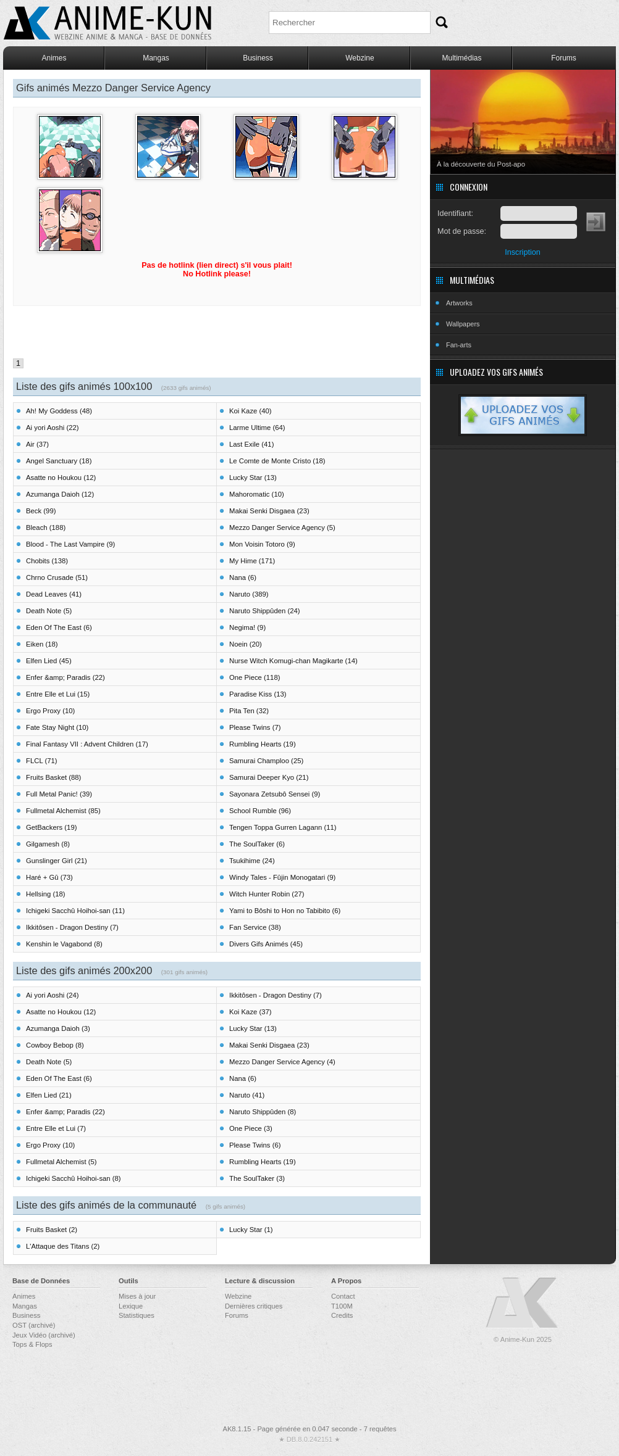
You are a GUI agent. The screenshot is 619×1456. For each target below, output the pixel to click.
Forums (563, 58)
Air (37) (37, 444)
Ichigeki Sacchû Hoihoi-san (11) (75, 910)
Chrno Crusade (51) (57, 577)
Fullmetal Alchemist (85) (63, 810)
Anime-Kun (523, 1303)
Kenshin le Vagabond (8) (64, 944)
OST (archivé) (33, 1325)
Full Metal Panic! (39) (59, 794)
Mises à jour (137, 1296)
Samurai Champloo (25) (266, 760)
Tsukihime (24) (252, 860)
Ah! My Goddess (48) (59, 411)
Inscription (522, 252)
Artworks (459, 303)
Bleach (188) (45, 527)
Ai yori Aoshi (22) (52, 427)
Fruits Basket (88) (53, 777)
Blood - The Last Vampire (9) (70, 544)
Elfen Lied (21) (49, 1095)
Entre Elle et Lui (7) (56, 1128)
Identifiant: (455, 213)
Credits (342, 1315)
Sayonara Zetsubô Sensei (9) (274, 794)
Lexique (131, 1306)
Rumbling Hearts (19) (262, 744)
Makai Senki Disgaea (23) (269, 511)
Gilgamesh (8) (48, 844)
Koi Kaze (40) (250, 411)
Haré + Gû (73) (49, 877)
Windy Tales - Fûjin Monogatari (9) (282, 877)
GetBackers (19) (51, 827)
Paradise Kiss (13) (258, 694)
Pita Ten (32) (249, 710)
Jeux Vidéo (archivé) (43, 1335)
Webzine (359, 58)
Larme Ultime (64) (257, 427)
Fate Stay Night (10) (57, 727)
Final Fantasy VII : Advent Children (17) (87, 744)
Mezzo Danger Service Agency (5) (282, 527)
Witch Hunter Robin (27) (267, 894)
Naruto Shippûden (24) (264, 610)
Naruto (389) (249, 594)
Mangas (156, 58)
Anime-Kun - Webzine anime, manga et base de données (107, 23)
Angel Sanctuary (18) (58, 461)
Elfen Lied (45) (49, 660)
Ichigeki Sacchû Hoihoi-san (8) (73, 1178)
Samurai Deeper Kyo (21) (268, 777)
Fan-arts (458, 345)
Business (258, 58)
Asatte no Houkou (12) (61, 477)
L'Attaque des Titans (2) (62, 1246)
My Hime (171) (252, 561)
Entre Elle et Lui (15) (58, 694)
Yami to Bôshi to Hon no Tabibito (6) (284, 910)
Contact (343, 1296)
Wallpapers (463, 324)
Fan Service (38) (255, 927)
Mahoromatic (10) (256, 494)
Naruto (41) (246, 1095)
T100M (342, 1306)
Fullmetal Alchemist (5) (61, 1161)
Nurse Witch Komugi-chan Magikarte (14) (293, 660)
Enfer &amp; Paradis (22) (65, 677)
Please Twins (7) (255, 727)
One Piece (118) (254, 677)
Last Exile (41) (251, 444)
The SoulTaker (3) (257, 1178)
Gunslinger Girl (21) (56, 860)
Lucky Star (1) (251, 1229)
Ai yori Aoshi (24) (52, 995)
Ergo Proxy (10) (50, 710)
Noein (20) (245, 644)
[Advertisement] (216, 333)
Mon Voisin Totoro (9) (262, 544)
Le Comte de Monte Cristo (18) (277, 461)
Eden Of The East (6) (59, 627)
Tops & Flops (32, 1344)
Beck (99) (41, 511)
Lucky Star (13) (253, 477)
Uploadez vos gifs (522, 415)
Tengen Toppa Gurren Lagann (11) (283, 827)
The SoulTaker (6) (257, 844)
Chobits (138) (47, 561)
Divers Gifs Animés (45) (266, 944)
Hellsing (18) (45, 894)
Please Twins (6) (255, 1145)
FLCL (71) (41, 760)
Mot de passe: (461, 231)
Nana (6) (242, 577)
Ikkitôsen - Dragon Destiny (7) (72, 927)
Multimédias (461, 58)
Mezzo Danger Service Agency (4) (282, 1061)
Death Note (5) (49, 610)
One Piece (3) (250, 1128)
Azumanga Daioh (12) (60, 494)
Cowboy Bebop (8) (55, 1045)
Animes (53, 58)
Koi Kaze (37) (250, 1011)
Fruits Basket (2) (51, 1229)
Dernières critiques (253, 1306)
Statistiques (136, 1315)
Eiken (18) (42, 644)
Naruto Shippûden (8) (262, 1111)
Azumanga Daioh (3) (58, 1028)
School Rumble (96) (260, 810)
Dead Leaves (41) (54, 594)
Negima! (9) (247, 627)
